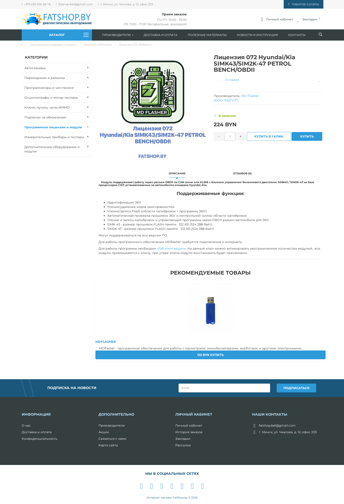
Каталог (69, 35)
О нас (26, 425)
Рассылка (183, 445)
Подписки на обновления (58, 117)
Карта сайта (108, 445)
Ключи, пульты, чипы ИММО (58, 107)
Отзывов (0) (242, 173)
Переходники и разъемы (58, 77)
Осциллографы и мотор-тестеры (58, 97)
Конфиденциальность (39, 438)
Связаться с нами (112, 438)
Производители (118, 35)
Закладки (182, 438)
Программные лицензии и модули (53, 44)
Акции (104, 432)
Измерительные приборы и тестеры (58, 136)
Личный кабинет (188, 425)
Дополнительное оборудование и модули (58, 147)
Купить (307, 136)
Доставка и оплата (160, 35)
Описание (177, 173)
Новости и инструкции (257, 35)
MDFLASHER (105, 342)
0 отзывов (232, 79)
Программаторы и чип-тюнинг (58, 87)
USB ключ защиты (171, 248)
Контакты (297, 35)
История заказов (188, 432)
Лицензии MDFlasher (98, 44)
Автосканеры (58, 67)
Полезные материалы (207, 35)
